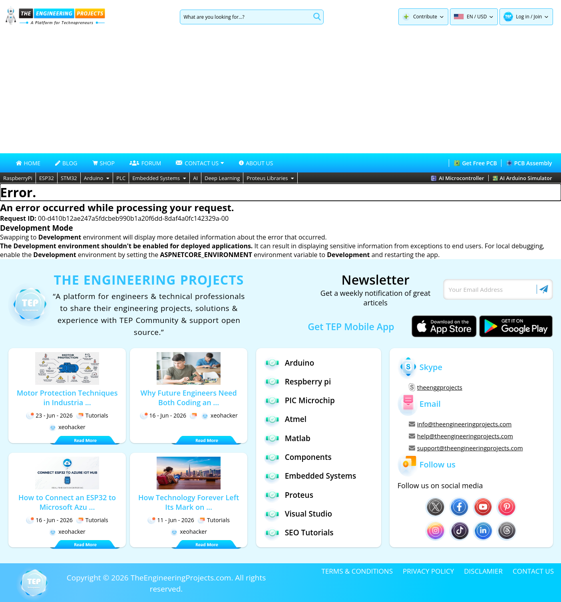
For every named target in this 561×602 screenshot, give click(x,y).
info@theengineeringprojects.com (460, 424)
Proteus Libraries (270, 178)
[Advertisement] (280, 93)
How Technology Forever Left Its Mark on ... (188, 502)
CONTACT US (533, 571)
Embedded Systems (159, 178)
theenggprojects (435, 387)
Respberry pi (297, 381)
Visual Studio (298, 514)
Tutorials (92, 415)
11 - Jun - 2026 (170, 520)
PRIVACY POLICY (428, 571)
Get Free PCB (475, 163)
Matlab (287, 438)
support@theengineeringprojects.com (466, 448)
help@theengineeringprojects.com (461, 436)
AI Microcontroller (457, 178)
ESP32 (46, 178)
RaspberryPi (17, 178)
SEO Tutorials (299, 533)
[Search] (245, 17)
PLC (120, 178)
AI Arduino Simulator (522, 178)
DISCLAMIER (483, 571)
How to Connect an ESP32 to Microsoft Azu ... (67, 502)
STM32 (69, 178)
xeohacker (67, 427)
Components (298, 457)
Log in (522, 16)
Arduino (97, 178)
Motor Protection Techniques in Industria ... (67, 397)
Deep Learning (222, 178)
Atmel (285, 419)
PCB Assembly (529, 163)
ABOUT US (256, 163)
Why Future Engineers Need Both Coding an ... (189, 397)
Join (538, 16)
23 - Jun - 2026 (49, 415)
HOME (28, 163)
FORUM (145, 163)
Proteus (288, 495)
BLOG (66, 163)
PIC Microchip (299, 400)
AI (195, 178)
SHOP (103, 163)
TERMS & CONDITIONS (357, 571)
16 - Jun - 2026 (163, 415)
